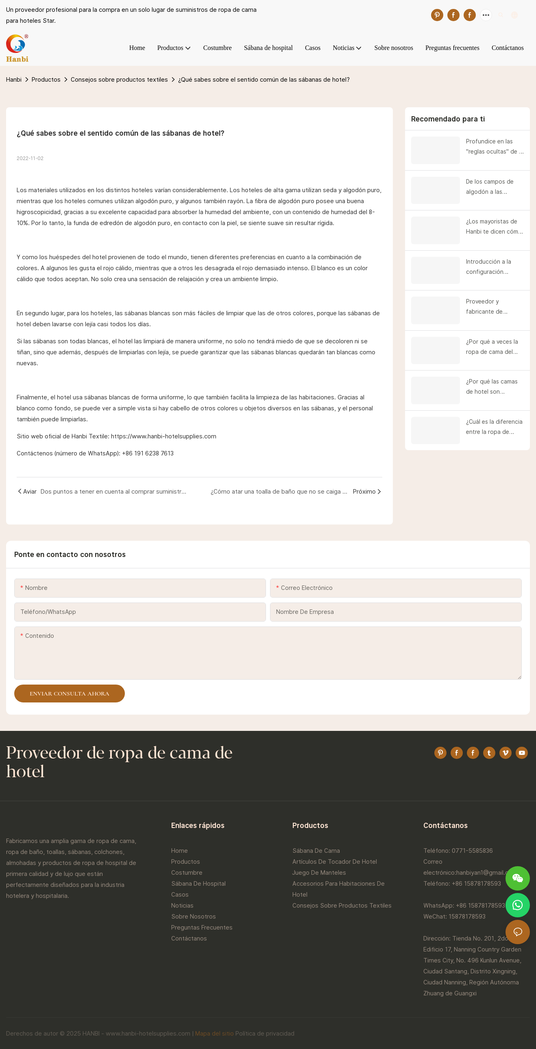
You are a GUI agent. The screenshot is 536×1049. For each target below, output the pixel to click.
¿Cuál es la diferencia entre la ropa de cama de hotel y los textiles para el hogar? (494, 427)
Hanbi (14, 79)
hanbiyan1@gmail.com (486, 872)
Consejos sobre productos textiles (119, 79)
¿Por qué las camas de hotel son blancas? (492, 387)
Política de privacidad (264, 1033)
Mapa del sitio (214, 1033)
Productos (46, 79)
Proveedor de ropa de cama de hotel (119, 763)
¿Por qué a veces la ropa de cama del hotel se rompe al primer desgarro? (492, 347)
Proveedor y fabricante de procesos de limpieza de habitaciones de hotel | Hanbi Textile (494, 307)
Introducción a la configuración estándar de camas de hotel (491, 267)
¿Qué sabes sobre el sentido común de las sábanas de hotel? (264, 79)
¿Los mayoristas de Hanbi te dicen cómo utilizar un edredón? (494, 227)
